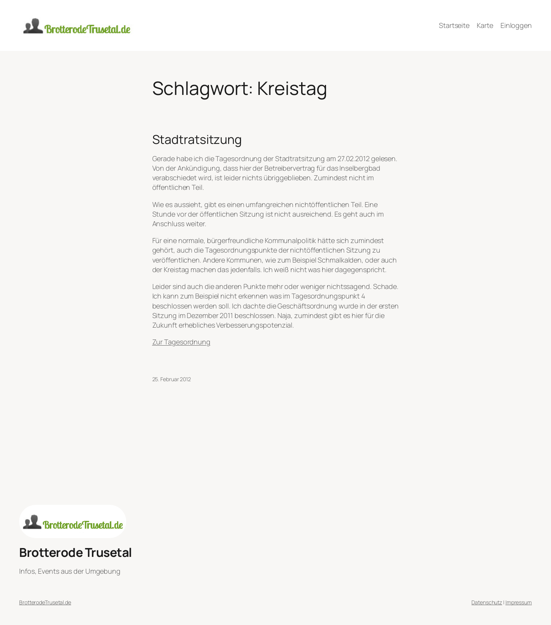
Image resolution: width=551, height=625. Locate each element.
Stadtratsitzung (197, 139)
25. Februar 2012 (171, 379)
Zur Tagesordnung (181, 341)
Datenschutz (486, 602)
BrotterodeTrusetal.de (45, 602)
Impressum (518, 602)
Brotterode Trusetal (75, 552)
